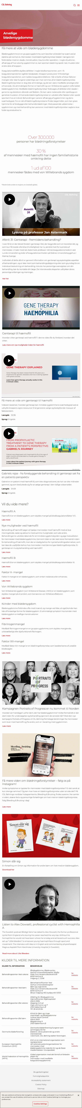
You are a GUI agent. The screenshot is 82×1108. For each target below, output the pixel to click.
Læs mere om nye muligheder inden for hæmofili (23, 345)
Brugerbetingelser (41, 1072)
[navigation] (78, 5)
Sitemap (40, 1089)
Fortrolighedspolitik (41, 1076)
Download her (8, 870)
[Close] (78, 1095)
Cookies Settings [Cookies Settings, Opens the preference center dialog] (40, 1104)
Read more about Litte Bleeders (15, 953)
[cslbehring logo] (7, 5)
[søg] (74, 5)
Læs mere (6, 552)
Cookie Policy (40, 1084)
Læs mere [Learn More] (6, 520)
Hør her (5, 279)
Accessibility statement (41, 1080)
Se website (74, 974)
